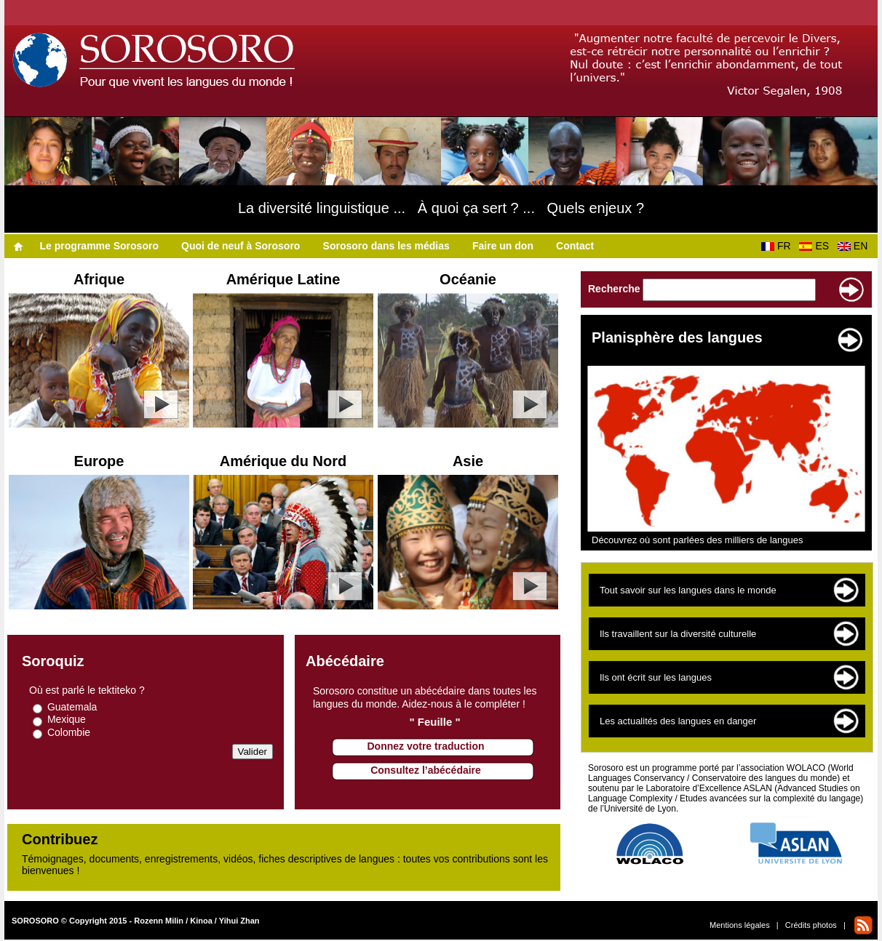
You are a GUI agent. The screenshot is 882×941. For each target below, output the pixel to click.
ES (816, 246)
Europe (99, 461)
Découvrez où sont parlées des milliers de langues (697, 539)
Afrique (99, 279)
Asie (468, 461)
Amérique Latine (283, 279)
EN (855, 246)
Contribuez (60, 839)
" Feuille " (434, 722)
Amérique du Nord (283, 461)
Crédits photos (811, 925)
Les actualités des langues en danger (678, 721)
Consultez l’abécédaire (425, 770)
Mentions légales (740, 925)
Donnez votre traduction (425, 746)
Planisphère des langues (677, 337)
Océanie (468, 279)
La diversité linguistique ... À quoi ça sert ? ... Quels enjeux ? (441, 208)
